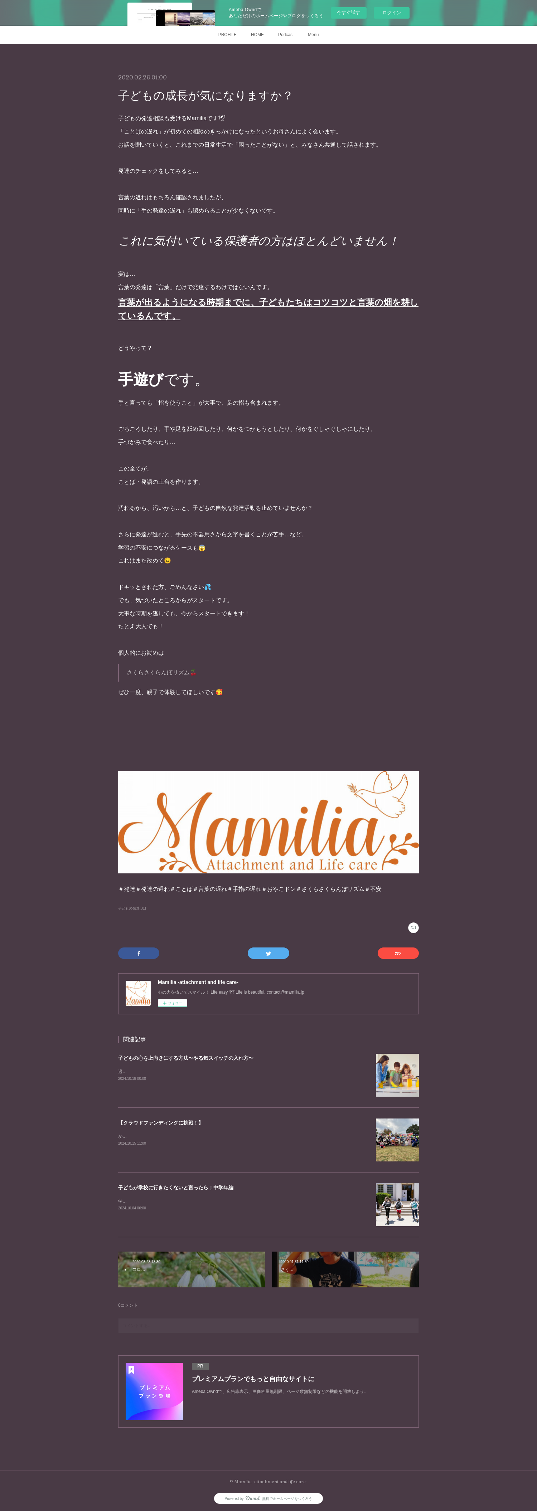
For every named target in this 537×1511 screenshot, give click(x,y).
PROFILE (227, 34)
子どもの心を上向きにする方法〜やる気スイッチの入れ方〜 (185, 1058)
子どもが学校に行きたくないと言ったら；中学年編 (175, 1187)
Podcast (286, 34)
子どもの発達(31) (132, 908)
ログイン (391, 12)
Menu (313, 34)
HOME (257, 34)
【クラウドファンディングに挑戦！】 (160, 1123)
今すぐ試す (348, 12)
